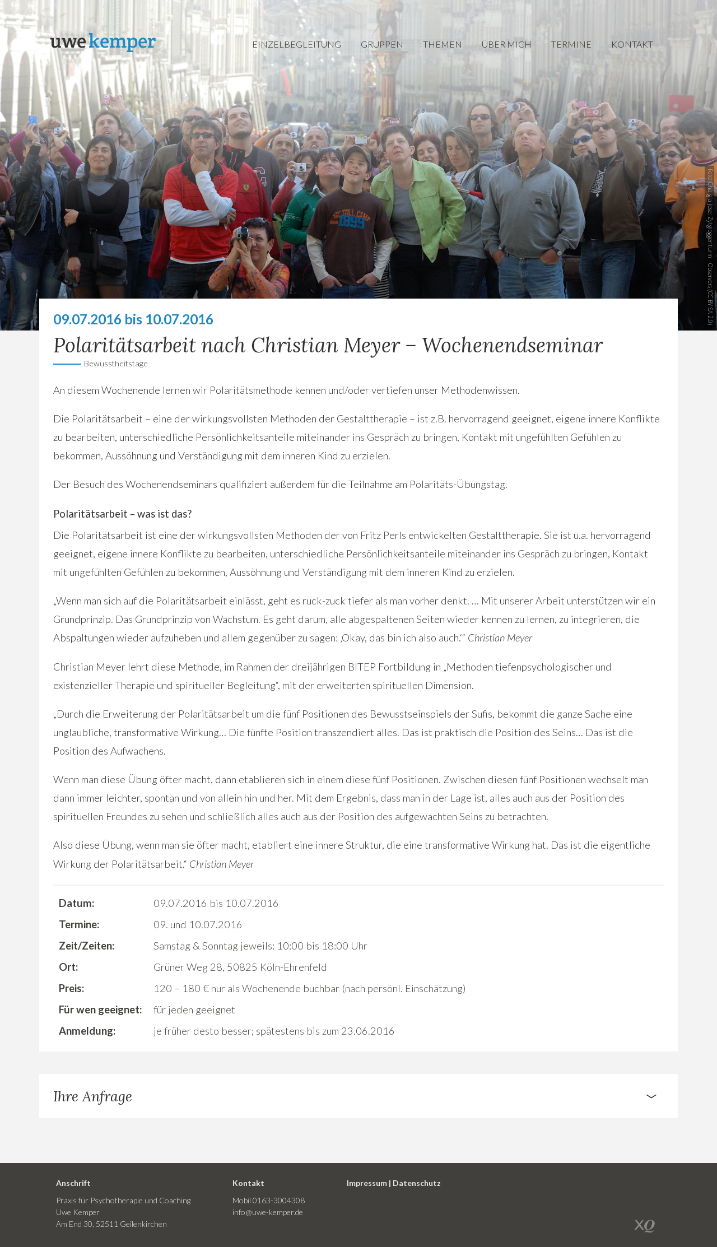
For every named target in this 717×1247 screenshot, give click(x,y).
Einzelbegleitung (296, 44)
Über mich (507, 44)
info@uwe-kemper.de (267, 1212)
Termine (571, 44)
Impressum (367, 1183)
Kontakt (632, 44)
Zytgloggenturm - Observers (710, 252)
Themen (442, 44)
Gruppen (382, 44)
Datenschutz (417, 1183)
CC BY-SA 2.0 (710, 307)
